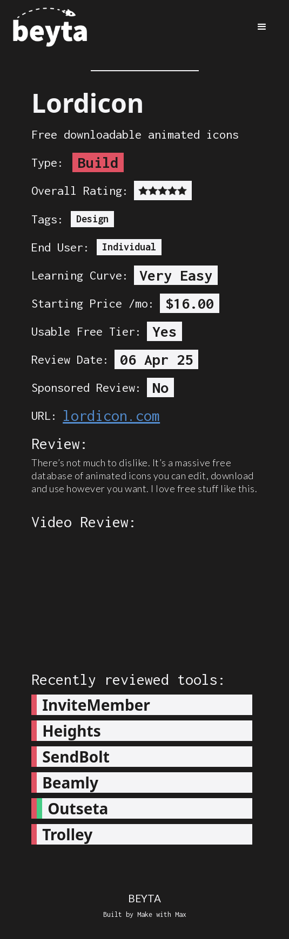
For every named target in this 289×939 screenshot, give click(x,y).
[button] (262, 27)
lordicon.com (111, 415)
